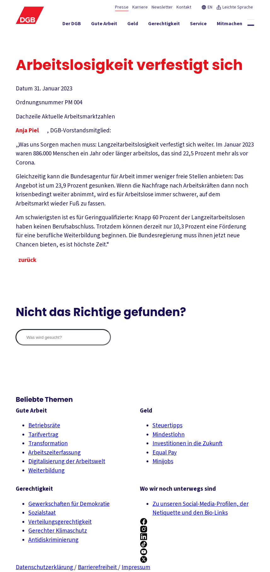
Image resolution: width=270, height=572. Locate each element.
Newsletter (162, 7)
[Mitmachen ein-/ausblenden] (236, 25)
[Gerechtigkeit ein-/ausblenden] (171, 25)
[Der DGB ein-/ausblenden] (78, 25)
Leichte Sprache (234, 7)
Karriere (140, 7)
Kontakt (183, 7)
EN (206, 7)
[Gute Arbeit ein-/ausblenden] (111, 25)
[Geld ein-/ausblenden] (139, 25)
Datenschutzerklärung (45, 567)
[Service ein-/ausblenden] (205, 25)
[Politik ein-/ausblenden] (241, 36)
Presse (122, 7)
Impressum (136, 567)
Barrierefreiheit (98, 567)
